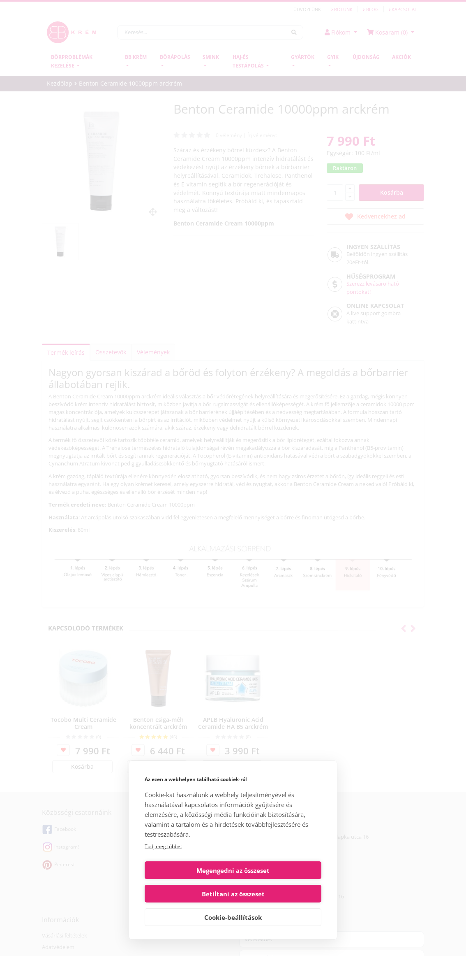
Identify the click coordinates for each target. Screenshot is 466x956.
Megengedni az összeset (187, 894)
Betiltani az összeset (278, 894)
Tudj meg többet (163, 869)
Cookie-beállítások (233, 917)
